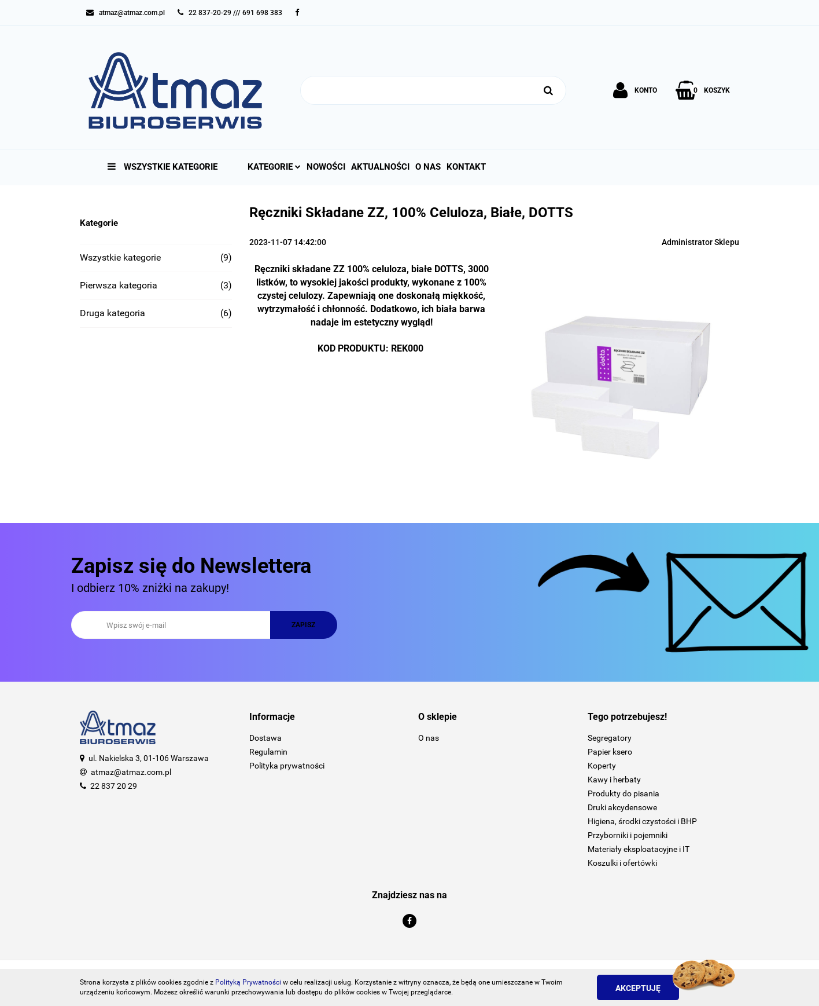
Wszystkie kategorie (162, 167)
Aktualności (380, 167)
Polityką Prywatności (248, 982)
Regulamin (268, 751)
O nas (428, 167)
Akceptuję (638, 988)
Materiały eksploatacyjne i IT (638, 849)
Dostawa (265, 737)
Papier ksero (610, 751)
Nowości (326, 167)
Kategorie (274, 167)
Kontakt (466, 167)
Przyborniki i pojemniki (627, 835)
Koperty (602, 765)
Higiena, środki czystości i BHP (642, 821)
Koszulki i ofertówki (622, 863)
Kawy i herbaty (614, 779)
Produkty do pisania (623, 793)
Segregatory (610, 737)
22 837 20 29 (113, 786)
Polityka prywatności (286, 765)
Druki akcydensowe (622, 807)
